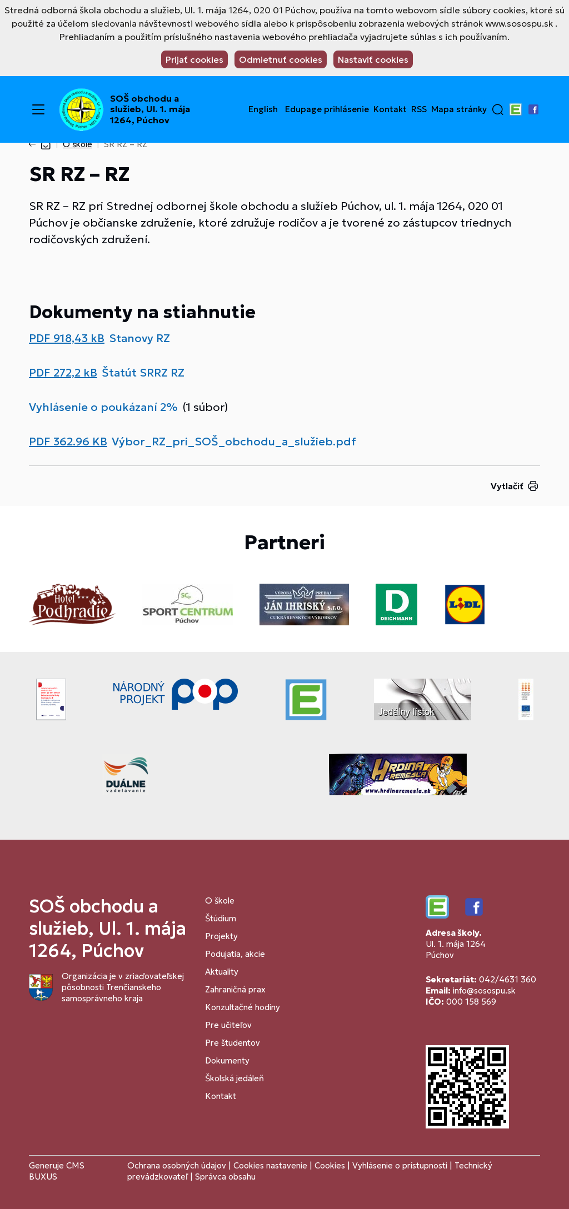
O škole (77, 144)
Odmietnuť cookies (280, 59)
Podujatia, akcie (235, 954)
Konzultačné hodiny (242, 1007)
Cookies (331, 1165)
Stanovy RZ (139, 338)
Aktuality (221, 971)
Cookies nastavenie (270, 1165)
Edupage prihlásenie (327, 109)
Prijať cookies (194, 59)
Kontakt (390, 109)
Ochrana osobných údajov (176, 1165)
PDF (66, 338)
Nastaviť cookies (373, 59)
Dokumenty (227, 1060)
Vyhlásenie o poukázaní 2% (103, 407)
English (263, 109)
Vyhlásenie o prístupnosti (399, 1165)
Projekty (221, 936)
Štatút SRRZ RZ (143, 372)
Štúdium (220, 918)
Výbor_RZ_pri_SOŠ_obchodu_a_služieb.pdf (234, 441)
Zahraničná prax (235, 989)
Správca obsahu (225, 1176)
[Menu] (38, 109)
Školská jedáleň (234, 1078)
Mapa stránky (459, 109)
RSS (419, 109)
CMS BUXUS (56, 1171)
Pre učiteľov (228, 1025)
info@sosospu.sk (484, 990)
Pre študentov (232, 1042)
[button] (498, 109)
